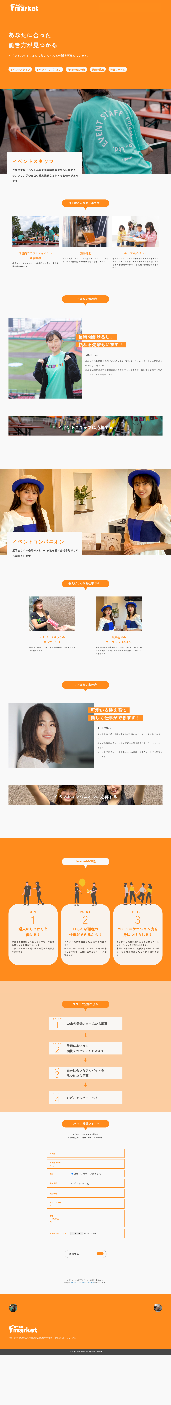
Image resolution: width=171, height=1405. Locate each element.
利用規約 (91, 1292)
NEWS (141, 7)
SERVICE (116, 7)
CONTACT (154, 7)
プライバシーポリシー (78, 1292)
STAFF (130, 7)
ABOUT (103, 7)
